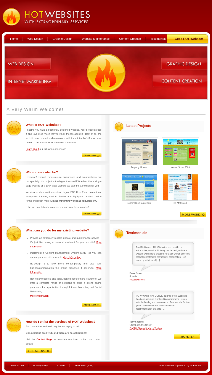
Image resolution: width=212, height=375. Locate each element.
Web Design (35, 38)
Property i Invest (137, 279)
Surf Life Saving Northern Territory (146, 328)
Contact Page (44, 339)
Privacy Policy (40, 365)
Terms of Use (17, 365)
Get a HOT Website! (189, 39)
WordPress (195, 365)
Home (14, 38)
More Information (72, 257)
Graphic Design (62, 38)
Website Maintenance (96, 38)
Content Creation (130, 38)
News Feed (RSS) (84, 365)
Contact (61, 365)
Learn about (32, 149)
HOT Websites (166, 365)
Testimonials (158, 38)
